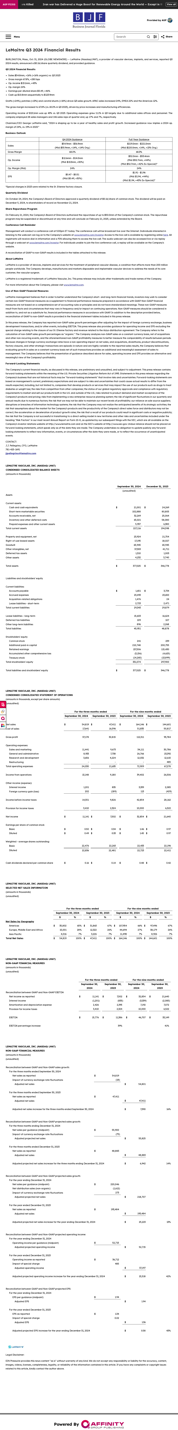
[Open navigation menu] (13, 36)
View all (171, 4)
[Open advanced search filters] (155, 37)
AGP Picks (9, 4)
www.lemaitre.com (74, 284)
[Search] (129, 37)
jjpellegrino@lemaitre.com (21, 453)
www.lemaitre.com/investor (88, 235)
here (165, 235)
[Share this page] (166, 36)
